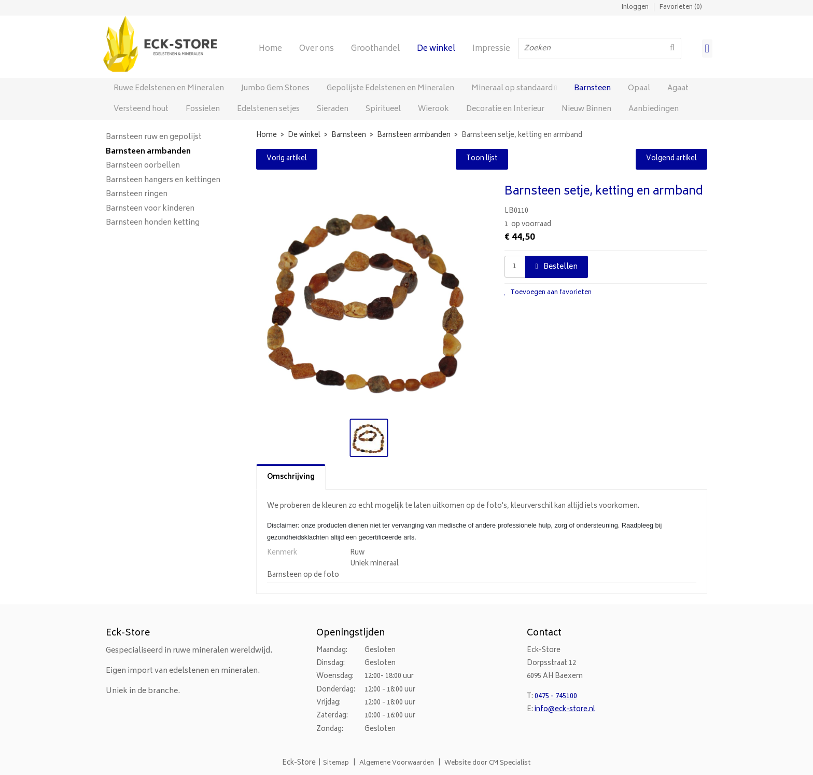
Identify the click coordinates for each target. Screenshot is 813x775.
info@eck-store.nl (565, 710)
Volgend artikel (671, 159)
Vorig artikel (287, 159)
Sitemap (336, 763)
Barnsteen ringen (136, 194)
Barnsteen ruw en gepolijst (154, 137)
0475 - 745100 (556, 697)
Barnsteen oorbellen (143, 166)
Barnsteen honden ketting (153, 223)
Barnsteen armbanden (148, 152)
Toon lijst (482, 159)
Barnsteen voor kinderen (150, 209)
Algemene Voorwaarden (396, 763)
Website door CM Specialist (487, 763)
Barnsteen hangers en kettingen (163, 180)
